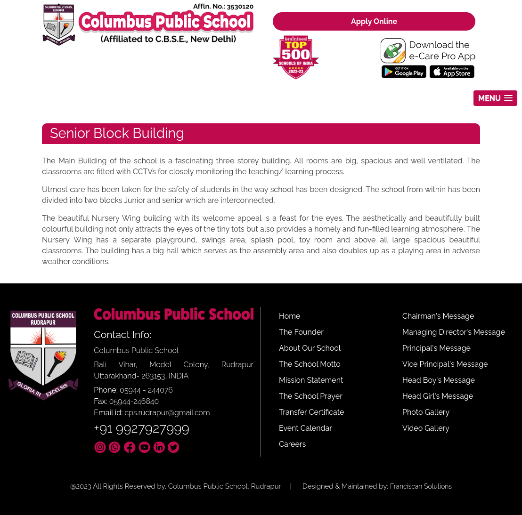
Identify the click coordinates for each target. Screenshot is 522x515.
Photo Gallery (425, 412)
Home (289, 316)
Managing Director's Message (453, 332)
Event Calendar (305, 428)
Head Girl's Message (437, 396)
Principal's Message (436, 348)
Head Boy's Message (438, 380)
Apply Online (374, 21)
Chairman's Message (438, 316)
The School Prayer (311, 396)
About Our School (310, 348)
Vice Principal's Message (445, 364)
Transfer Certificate (311, 412)
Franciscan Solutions (421, 486)
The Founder (301, 332)
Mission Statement (311, 380)
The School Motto (310, 364)
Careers (292, 444)
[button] (495, 98)
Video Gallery (425, 428)
